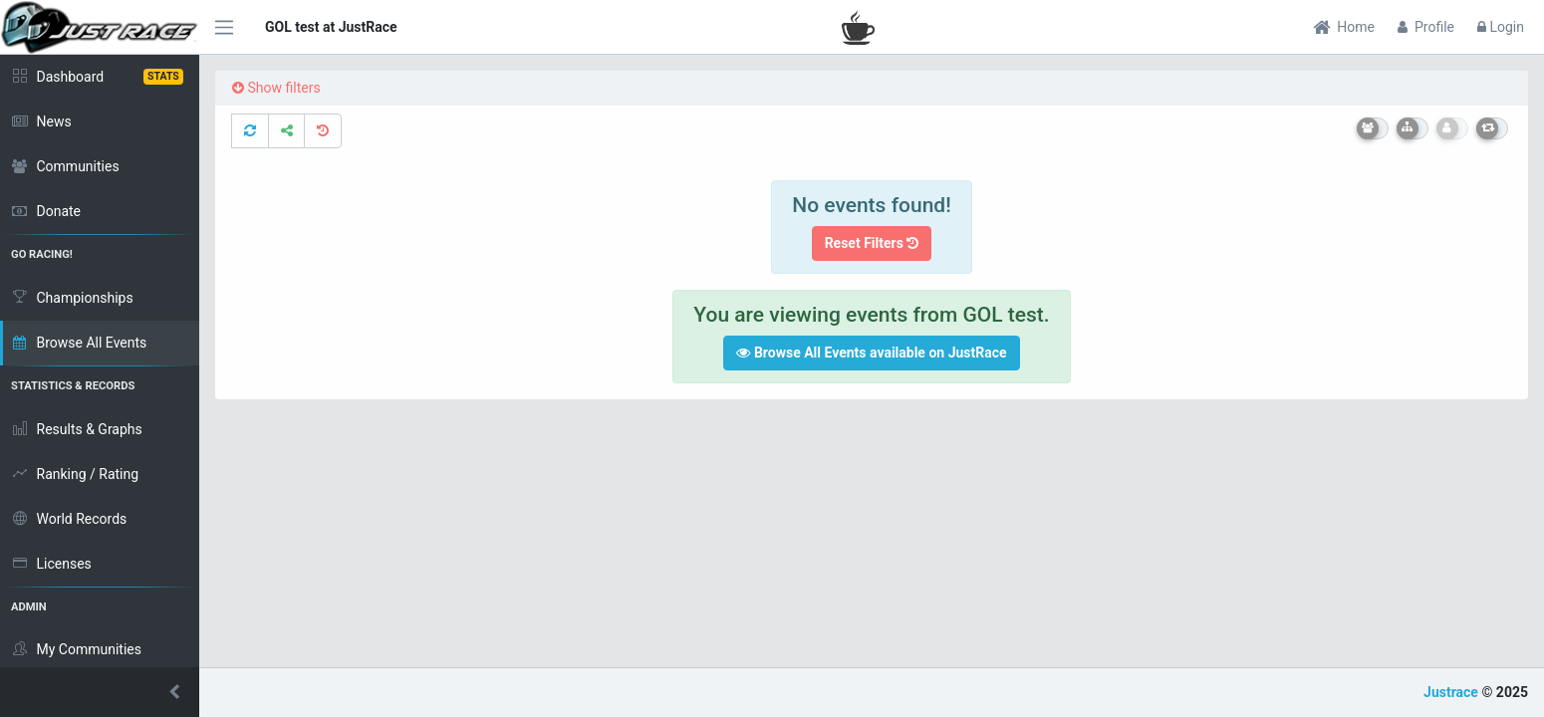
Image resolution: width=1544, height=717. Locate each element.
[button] (99, 692)
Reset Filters (872, 243)
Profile (1426, 27)
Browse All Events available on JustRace (871, 352)
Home (1344, 27)
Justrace (1450, 692)
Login (1500, 27)
